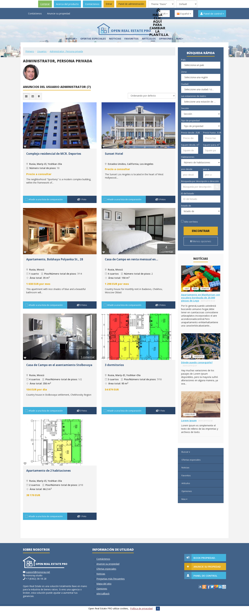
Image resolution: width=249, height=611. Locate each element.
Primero (29, 51)
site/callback (102, 593)
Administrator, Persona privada (66, 51)
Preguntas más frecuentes (110, 578)
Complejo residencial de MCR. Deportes (53, 154)
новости (205, 288)
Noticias (115, 38)
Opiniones (186, 491)
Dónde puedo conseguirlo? (197, 362)
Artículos (185, 483)
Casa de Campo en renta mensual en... (131, 259)
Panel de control (212, 13)
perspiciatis (198, 356)
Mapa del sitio (103, 583)
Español (184, 13)
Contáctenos (92, 4)
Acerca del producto (67, 4)
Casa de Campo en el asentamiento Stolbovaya (59, 365)
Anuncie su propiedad (58, 13)
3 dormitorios (114, 365)
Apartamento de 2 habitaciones (48, 470)
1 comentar (166, 251)
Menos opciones (200, 241)
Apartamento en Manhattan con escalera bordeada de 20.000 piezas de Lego (200, 297)
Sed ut (187, 356)
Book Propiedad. (205, 557)
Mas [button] (179, 38)
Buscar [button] (71, 38)
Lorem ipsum (190, 414)
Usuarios (42, 51)
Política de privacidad (141, 608)
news (195, 288)
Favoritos (131, 38)
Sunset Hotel (114, 154)
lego (187, 288)
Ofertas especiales (93, 38)
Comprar (45, 3)
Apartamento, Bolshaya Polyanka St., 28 (54, 259)
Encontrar (201, 231)
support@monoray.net (38, 572)
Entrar (109, 3)
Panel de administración (131, 3)
